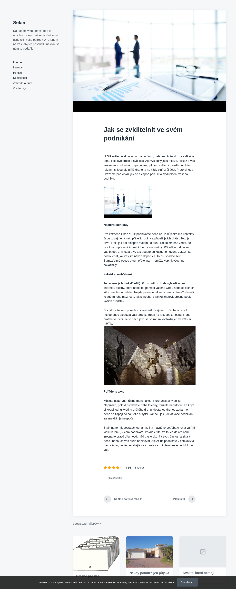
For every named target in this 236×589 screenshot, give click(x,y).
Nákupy (18, 67)
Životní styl (19, 88)
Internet (18, 62)
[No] (232, 582)
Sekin (19, 22)
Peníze (17, 72)
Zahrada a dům (22, 83)
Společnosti (20, 77)
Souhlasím (187, 582)
